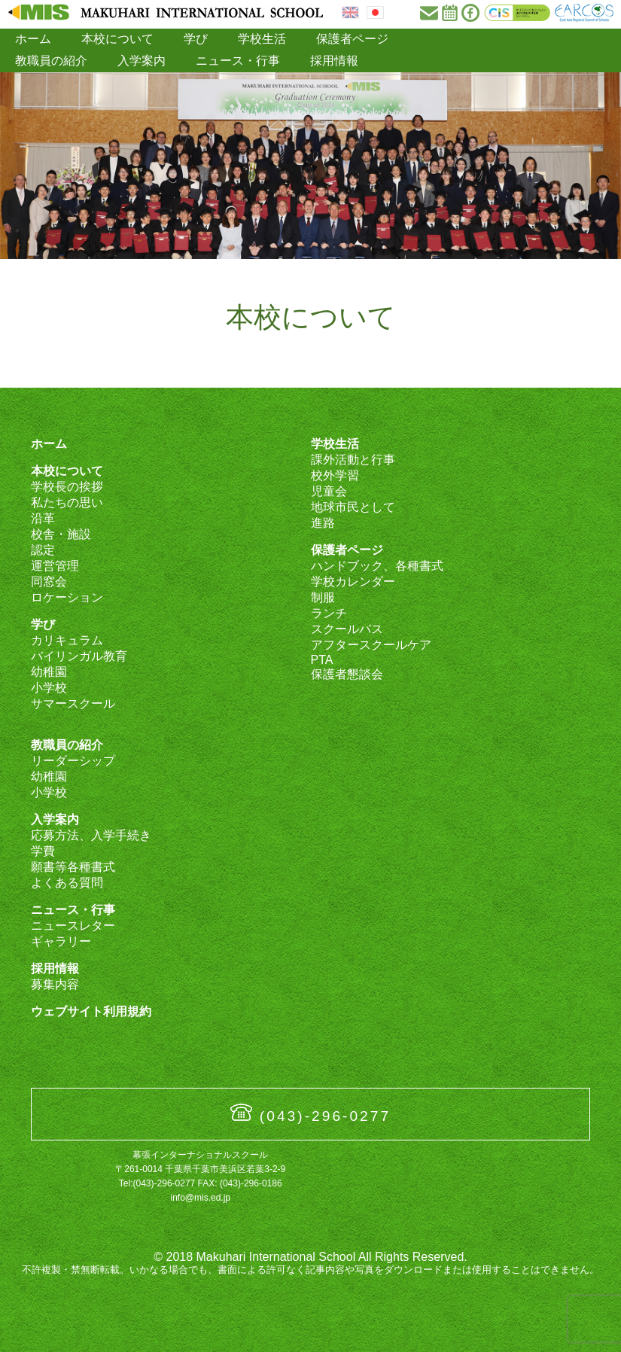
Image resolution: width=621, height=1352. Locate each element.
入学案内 (141, 60)
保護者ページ (352, 38)
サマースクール (73, 703)
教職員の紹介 (51, 60)
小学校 (49, 687)
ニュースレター (73, 925)
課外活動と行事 (353, 459)
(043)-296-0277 (325, 1116)
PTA (322, 659)
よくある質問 (67, 882)
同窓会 (49, 581)
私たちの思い (67, 502)
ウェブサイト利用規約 (91, 1011)
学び (196, 38)
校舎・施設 (61, 534)
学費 (43, 851)
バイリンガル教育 (79, 656)
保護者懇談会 (347, 674)
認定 (43, 550)
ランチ (329, 613)
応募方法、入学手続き (91, 835)
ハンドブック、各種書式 (377, 565)
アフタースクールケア (371, 644)
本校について (117, 38)
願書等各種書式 (73, 866)
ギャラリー (61, 941)
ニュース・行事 (238, 60)
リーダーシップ (73, 760)
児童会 (329, 491)
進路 (323, 522)
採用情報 (334, 60)
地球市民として (353, 507)
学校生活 (262, 38)
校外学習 (335, 475)
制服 (323, 597)
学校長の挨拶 (67, 486)
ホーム (33, 38)
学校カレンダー (353, 581)
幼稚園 (49, 671)
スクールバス (347, 629)
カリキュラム (67, 640)
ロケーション (67, 597)
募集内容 (55, 984)
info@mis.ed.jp (200, 1197)
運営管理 (55, 565)
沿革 (43, 518)
